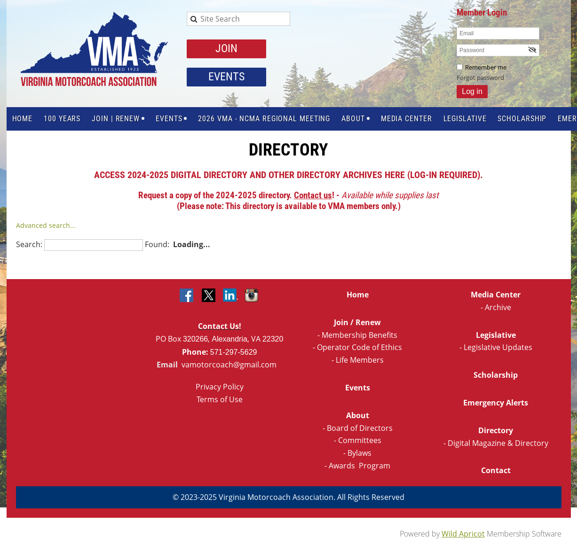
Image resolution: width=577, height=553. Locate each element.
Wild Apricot (463, 534)
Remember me (485, 67)
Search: (29, 244)
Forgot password (480, 77)
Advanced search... (46, 225)
